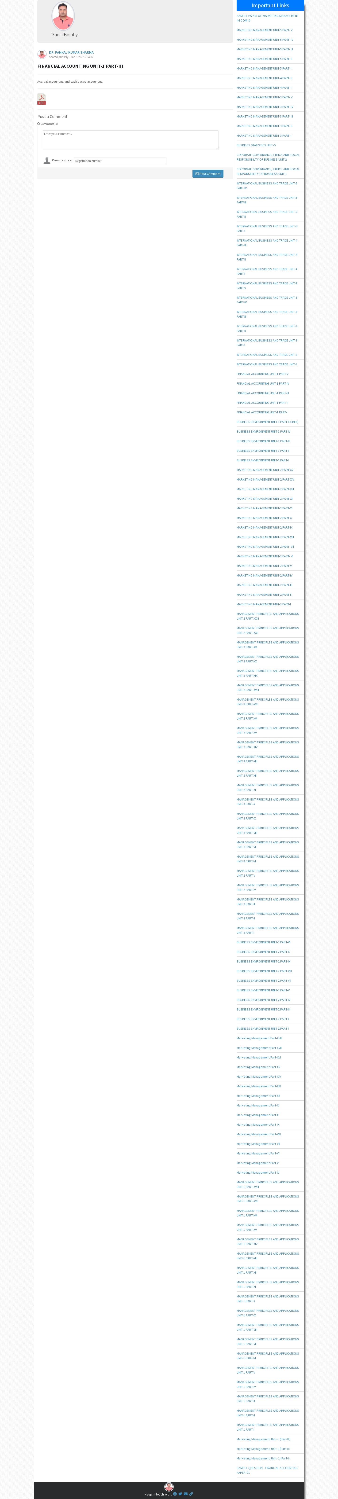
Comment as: (62, 160)
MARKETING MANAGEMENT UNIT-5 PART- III (265, 49)
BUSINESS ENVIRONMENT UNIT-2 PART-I (263, 1028)
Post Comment (208, 174)
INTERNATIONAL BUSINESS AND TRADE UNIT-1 (267, 364)
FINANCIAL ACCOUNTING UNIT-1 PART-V (262, 374)
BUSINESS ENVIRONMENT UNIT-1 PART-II (263, 450)
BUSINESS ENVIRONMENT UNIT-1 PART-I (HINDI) (267, 422)
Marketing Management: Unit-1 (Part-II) (263, 1449)
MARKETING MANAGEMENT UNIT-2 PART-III (264, 585)
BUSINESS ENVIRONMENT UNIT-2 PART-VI (263, 942)
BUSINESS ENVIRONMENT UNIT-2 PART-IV (263, 1000)
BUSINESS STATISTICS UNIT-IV (256, 145)
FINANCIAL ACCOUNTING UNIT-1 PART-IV (263, 383)
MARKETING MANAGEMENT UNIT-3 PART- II (264, 126)
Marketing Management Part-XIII (259, 1086)
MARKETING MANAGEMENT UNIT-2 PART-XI (264, 508)
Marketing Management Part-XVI (259, 1057)
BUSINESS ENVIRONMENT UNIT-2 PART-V (263, 990)
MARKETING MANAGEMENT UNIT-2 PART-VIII (265, 537)
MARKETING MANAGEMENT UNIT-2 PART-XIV (265, 479)
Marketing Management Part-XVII (259, 1048)
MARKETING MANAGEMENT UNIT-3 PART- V (264, 97)
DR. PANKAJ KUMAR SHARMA (71, 52)
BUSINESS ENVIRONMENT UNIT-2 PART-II (263, 1019)
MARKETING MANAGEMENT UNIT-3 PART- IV (265, 107)
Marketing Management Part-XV (258, 1067)
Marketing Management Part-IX (258, 1124)
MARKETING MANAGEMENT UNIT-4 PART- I (264, 87)
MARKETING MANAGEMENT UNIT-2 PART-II (264, 594)
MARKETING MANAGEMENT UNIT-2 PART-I (264, 604)
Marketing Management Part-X (258, 1115)
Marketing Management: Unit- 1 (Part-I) (263, 1458)
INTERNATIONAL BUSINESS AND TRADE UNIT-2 (267, 355)
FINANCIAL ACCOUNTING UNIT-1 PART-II (262, 402)
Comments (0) (47, 123)
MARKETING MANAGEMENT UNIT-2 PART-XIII (265, 489)
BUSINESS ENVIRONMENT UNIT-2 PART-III (263, 1009)
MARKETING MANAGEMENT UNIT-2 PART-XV (265, 470)
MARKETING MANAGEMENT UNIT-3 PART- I (264, 135)
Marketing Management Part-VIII (259, 1134)
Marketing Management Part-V (258, 1163)
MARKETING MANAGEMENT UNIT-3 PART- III (265, 116)
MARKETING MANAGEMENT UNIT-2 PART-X (264, 518)
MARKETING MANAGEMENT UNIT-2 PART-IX (264, 527)
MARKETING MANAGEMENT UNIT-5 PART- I (264, 68)
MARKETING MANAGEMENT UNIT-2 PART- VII (265, 546)
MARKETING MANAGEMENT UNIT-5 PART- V (264, 30)
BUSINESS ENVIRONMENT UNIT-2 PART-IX (263, 961)
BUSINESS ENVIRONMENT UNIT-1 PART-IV (263, 431)
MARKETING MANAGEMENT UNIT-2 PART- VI (265, 556)
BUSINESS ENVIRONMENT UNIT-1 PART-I (263, 460)
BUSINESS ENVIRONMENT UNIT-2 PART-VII (264, 980)
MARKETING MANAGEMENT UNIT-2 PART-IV (264, 575)
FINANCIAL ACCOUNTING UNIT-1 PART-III (263, 393)
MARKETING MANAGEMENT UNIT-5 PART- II (264, 59)
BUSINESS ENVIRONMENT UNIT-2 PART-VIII (264, 971)
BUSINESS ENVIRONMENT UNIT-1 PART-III (263, 441)
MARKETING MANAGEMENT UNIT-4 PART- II (264, 78)
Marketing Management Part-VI (258, 1153)
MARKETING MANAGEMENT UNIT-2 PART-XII (265, 498)
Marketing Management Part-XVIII (259, 1038)
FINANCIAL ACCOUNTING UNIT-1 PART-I (262, 412)
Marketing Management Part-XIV (259, 1076)
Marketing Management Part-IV (258, 1172)
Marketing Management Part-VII (258, 1144)
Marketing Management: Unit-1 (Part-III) (263, 1439)
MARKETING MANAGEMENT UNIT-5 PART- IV (265, 39)
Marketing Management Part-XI (258, 1105)
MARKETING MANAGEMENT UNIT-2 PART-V (264, 566)
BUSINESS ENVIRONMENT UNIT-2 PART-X (263, 952)
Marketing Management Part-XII (258, 1096)
